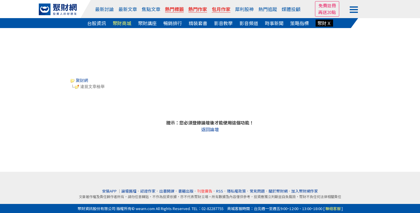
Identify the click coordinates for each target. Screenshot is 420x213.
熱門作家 (197, 9)
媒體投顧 (291, 9)
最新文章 (127, 9)
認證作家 (147, 191)
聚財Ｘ (324, 23)
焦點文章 (151, 9)
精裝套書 (198, 23)
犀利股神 (244, 9)
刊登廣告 (204, 191)
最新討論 (104, 9)
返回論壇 (210, 129)
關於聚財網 (278, 191)
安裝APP (110, 191)
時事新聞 (274, 23)
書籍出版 (185, 191)
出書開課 (166, 191)
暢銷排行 (172, 23)
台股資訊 (96, 23)
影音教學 (223, 23)
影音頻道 (248, 23)
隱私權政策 (236, 191)
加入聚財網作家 (304, 191)
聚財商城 (122, 23)
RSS (219, 191)
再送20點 (327, 12)
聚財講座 (147, 23)
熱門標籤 (174, 9)
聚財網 (79, 80)
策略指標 (299, 23)
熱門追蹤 (267, 9)
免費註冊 (327, 5)
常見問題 (257, 191)
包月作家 (221, 9)
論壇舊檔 (128, 191)
